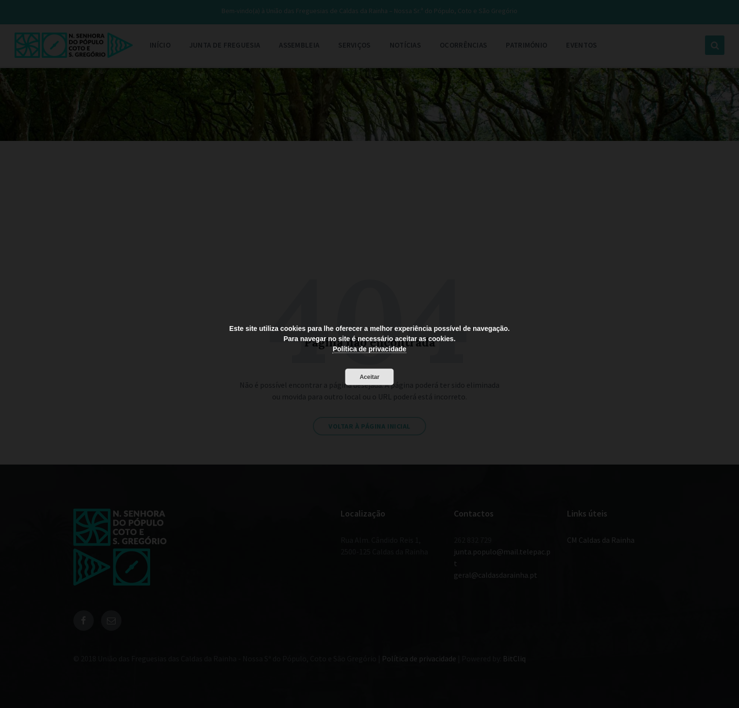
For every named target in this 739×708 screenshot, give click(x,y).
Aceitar (369, 376)
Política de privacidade (370, 348)
